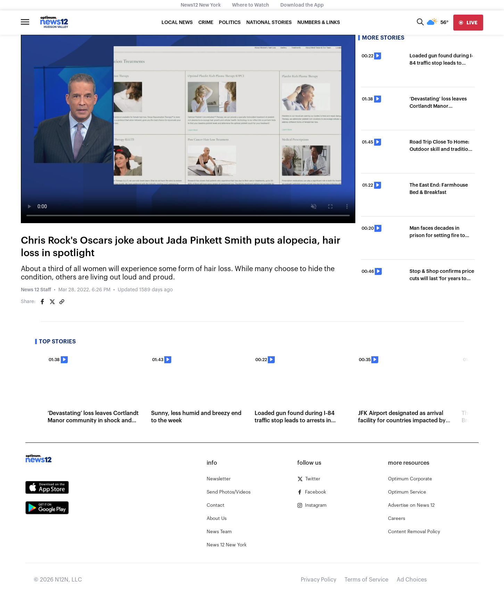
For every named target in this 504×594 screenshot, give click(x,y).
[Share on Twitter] (52, 301)
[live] (468, 23)
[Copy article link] (62, 301)
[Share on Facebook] (42, 301)
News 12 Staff (36, 289)
